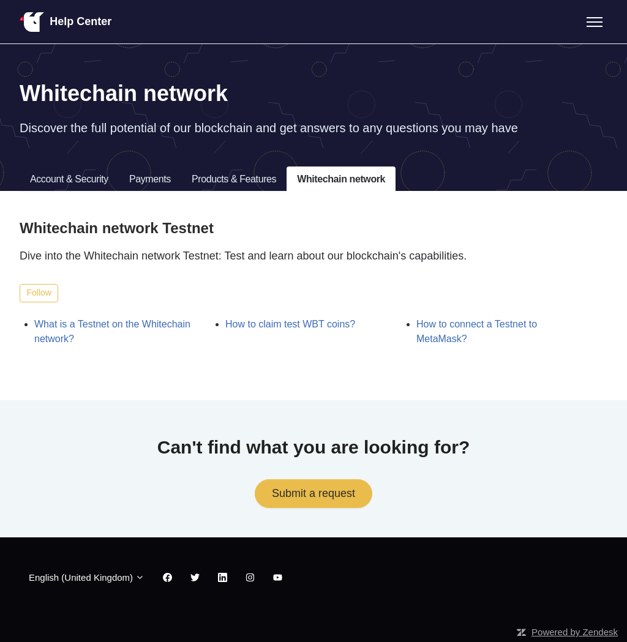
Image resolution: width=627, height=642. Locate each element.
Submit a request (313, 493)
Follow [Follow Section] (39, 292)
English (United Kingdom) (87, 577)
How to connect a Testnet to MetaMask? (476, 331)
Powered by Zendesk (574, 632)
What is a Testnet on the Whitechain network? (112, 331)
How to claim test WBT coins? (290, 324)
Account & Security (69, 179)
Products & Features (234, 179)
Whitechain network (341, 179)
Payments (150, 179)
